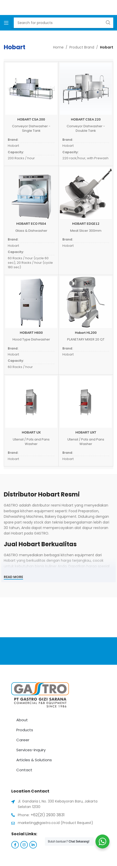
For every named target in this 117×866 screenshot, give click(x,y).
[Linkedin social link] (33, 844)
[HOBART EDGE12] (86, 193)
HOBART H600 (31, 332)
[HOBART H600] (31, 302)
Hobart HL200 (86, 332)
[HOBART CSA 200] (31, 89)
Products (24, 729)
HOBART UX (31, 432)
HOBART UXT (85, 432)
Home (58, 47)
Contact (24, 769)
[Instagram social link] (24, 844)
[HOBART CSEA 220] (86, 89)
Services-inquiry (31, 749)
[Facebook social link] (15, 844)
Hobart (13, 145)
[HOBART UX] (31, 402)
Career (22, 739)
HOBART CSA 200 (31, 119)
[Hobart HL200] (86, 302)
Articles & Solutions (34, 759)
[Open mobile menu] (6, 23)
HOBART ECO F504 (31, 224)
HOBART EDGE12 (85, 224)
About (22, 719)
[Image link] (40, 694)
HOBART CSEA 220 (86, 119)
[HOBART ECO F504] (31, 193)
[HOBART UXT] (86, 402)
